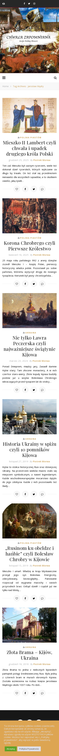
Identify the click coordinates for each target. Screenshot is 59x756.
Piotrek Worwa (41, 160)
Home (5, 86)
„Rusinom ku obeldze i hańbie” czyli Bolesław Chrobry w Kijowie (29, 553)
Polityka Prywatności (29, 748)
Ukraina (30, 332)
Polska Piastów (31, 137)
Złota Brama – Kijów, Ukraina (29, 655)
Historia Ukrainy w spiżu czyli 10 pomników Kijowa (29, 449)
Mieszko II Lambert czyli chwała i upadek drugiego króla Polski (29, 148)
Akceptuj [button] (11, 748)
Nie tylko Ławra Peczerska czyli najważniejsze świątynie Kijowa (30, 346)
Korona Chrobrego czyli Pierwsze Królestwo (29, 246)
